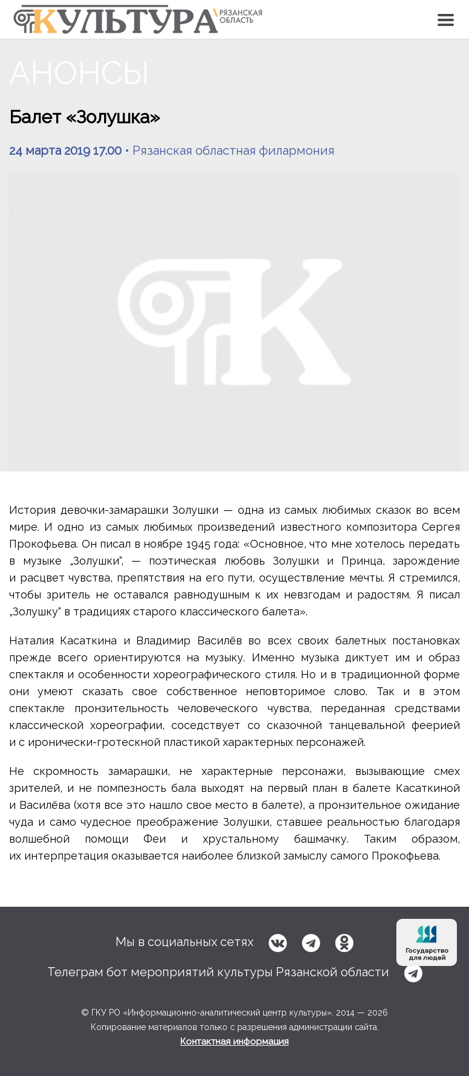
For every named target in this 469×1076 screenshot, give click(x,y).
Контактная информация (234, 1041)
